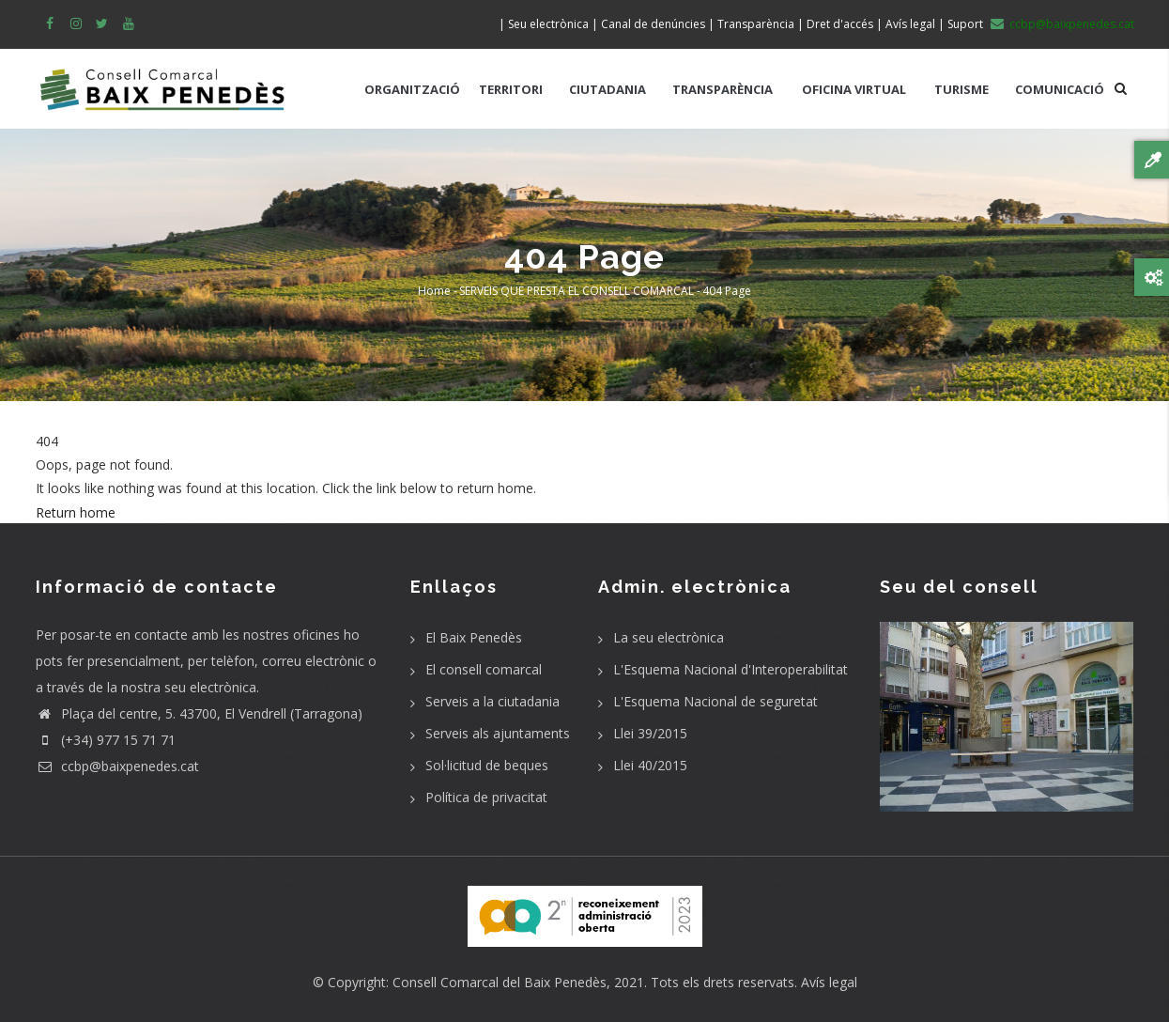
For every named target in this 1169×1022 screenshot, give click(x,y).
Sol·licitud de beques (486, 765)
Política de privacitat (486, 797)
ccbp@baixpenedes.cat (117, 766)
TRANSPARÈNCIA (722, 89)
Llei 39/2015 (650, 733)
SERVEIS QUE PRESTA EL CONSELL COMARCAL (576, 291)
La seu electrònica (668, 637)
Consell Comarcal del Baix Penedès (499, 982)
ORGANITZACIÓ (412, 89)
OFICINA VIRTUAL (854, 89)
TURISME (961, 89)
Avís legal (829, 982)
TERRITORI (511, 89)
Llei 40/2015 (650, 765)
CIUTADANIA (607, 89)
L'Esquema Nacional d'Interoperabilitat (730, 669)
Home (434, 291)
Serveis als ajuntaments (497, 733)
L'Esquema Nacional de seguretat (715, 701)
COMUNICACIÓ (1059, 89)
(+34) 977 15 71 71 (106, 740)
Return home (75, 512)
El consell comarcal (483, 669)
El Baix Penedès (473, 637)
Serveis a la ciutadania (492, 701)
